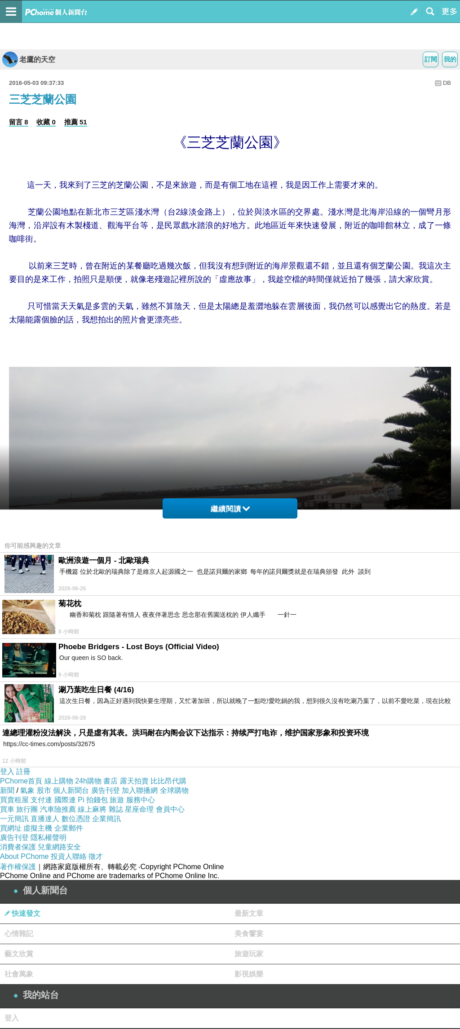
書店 (110, 781)
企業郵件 (68, 828)
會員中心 (170, 809)
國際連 (65, 800)
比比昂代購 (168, 781)
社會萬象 (18, 974)
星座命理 (139, 809)
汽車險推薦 (58, 809)
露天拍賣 (134, 781)
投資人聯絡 (69, 856)
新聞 (7, 790)
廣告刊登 (105, 790)
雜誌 (116, 809)
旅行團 (27, 809)
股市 (44, 790)
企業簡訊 (106, 818)
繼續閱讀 (230, 509)
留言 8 (18, 122)
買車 (7, 809)
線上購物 (58, 781)
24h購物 (88, 781)
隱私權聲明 (48, 837)
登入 (7, 771)
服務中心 (140, 800)
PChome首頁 (21, 781)
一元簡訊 (14, 818)
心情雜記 (18, 933)
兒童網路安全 (59, 847)
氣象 (27, 790)
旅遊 (117, 800)
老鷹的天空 (28, 59)
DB (447, 82)
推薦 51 (75, 122)
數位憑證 (76, 818)
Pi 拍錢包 (93, 800)
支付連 (41, 800)
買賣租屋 (14, 800)
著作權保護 (18, 867)
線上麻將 (92, 809)
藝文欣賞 (18, 954)
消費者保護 (18, 847)
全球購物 (174, 790)
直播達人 (45, 818)
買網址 (11, 828)
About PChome (24, 856)
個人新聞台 (71, 790)
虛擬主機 (37, 828)
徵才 (95, 856)
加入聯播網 (140, 790)
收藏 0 (46, 122)
